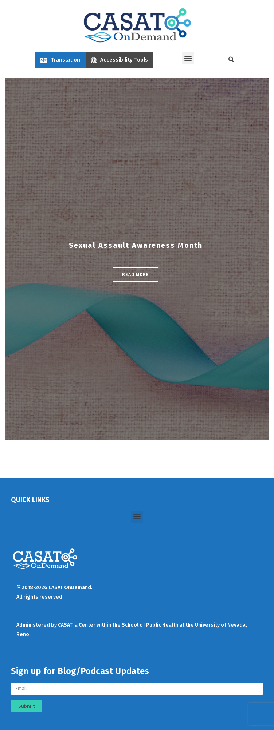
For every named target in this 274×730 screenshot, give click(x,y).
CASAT (65, 625)
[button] (188, 58)
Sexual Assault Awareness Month (136, 245)
